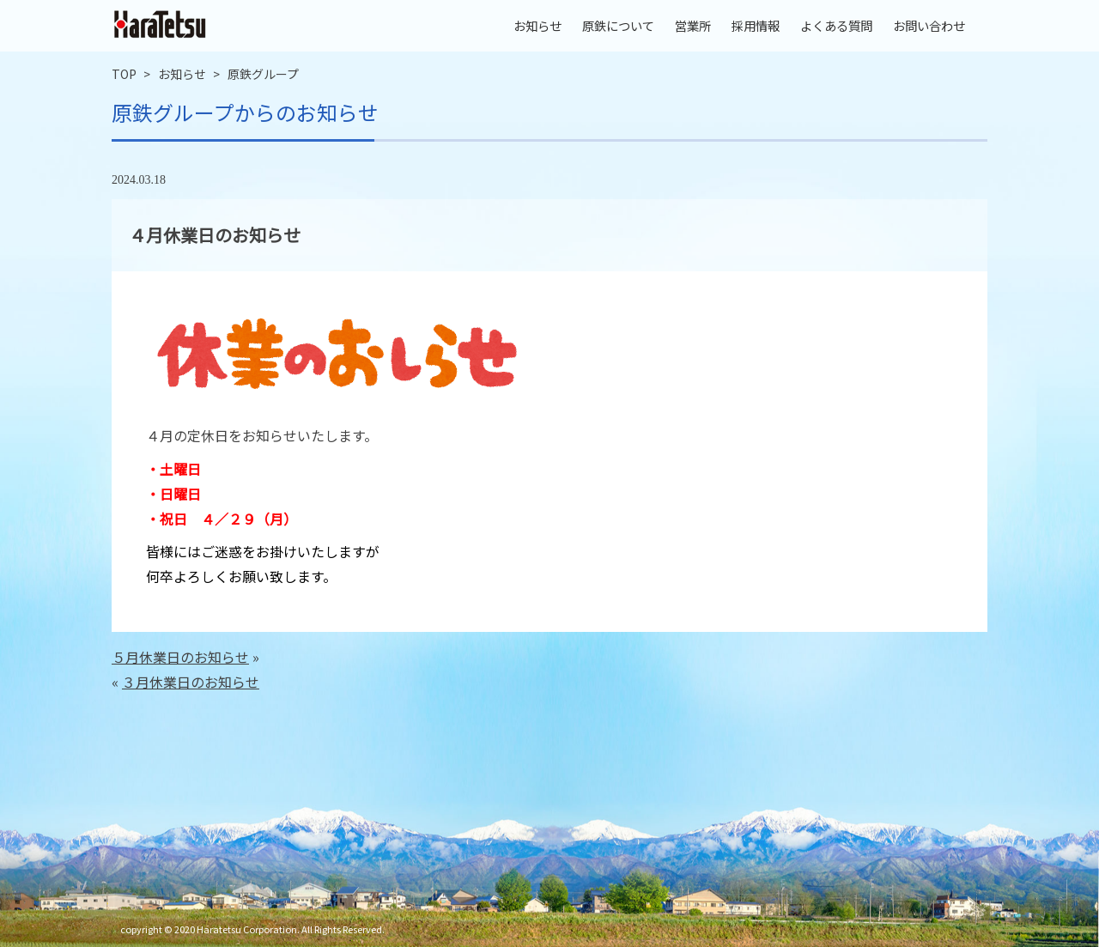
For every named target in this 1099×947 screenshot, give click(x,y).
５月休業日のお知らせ (180, 657)
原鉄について (618, 25)
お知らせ (537, 25)
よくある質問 (836, 25)
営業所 (693, 25)
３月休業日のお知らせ (190, 681)
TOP (124, 73)
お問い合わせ (929, 25)
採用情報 (756, 25)
